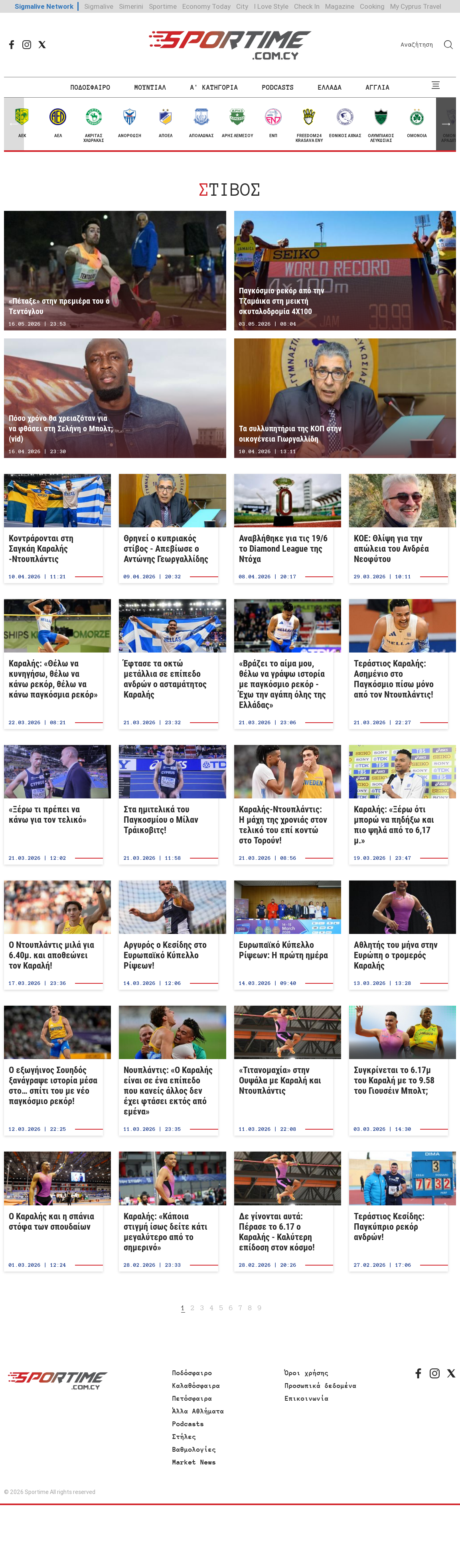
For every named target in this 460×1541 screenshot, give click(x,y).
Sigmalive (98, 6)
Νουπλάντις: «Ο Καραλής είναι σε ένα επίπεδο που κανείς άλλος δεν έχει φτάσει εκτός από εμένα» (168, 1071)
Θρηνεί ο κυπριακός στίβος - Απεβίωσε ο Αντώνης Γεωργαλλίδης (168, 528)
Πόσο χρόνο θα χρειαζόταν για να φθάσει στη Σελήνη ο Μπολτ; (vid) (115, 398)
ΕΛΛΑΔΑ (330, 87)
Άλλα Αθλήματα (198, 1411)
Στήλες (184, 1437)
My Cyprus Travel (415, 6)
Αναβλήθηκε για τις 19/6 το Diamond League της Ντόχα (283, 528)
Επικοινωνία (307, 1398)
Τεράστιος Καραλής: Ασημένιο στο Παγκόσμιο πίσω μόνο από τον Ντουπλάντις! (398, 664)
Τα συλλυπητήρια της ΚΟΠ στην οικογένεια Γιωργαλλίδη (345, 398)
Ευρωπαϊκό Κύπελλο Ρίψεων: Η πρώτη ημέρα (283, 935)
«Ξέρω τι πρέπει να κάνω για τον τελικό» (53, 805)
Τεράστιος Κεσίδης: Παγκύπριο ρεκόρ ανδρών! (398, 1211)
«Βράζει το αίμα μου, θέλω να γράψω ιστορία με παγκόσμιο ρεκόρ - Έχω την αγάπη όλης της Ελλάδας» (283, 664)
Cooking (372, 6)
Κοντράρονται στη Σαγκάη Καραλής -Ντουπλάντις (53, 528)
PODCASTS (278, 87)
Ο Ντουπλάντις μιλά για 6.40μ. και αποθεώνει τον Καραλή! (53, 935)
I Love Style (271, 6)
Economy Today (206, 6)
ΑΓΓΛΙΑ (378, 87)
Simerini (131, 6)
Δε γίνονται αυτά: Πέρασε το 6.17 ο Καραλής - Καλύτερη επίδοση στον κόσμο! (283, 1211)
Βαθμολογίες (194, 1449)
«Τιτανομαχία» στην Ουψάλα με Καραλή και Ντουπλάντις (283, 1071)
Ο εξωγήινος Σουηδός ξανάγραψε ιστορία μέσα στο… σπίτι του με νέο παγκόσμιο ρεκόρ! (53, 1071)
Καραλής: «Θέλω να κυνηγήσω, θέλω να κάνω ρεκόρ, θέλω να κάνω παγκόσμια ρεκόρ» (53, 664)
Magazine (339, 6)
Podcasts (188, 1424)
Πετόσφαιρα (192, 1398)
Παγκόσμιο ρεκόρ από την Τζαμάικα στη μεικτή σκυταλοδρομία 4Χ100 (345, 270)
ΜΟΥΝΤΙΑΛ (150, 87)
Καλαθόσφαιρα (196, 1386)
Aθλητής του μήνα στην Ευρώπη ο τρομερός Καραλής (398, 935)
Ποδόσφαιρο (192, 1373)
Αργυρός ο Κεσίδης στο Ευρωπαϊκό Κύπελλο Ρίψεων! (168, 935)
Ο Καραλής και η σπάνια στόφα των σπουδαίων (53, 1211)
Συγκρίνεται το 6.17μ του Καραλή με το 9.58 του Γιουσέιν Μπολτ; (398, 1071)
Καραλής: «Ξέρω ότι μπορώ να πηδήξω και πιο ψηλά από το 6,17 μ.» (398, 805)
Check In (307, 6)
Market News (194, 1462)
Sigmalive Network (44, 6)
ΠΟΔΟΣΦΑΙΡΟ (91, 87)
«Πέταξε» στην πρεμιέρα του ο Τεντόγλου (115, 270)
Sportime (163, 6)
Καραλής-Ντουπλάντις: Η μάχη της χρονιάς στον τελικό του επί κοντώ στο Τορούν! (283, 805)
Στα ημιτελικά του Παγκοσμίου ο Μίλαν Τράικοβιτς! (168, 805)
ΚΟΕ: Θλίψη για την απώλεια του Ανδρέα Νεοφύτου (398, 528)
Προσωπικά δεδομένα (321, 1386)
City (242, 6)
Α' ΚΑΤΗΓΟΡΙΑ (214, 87)
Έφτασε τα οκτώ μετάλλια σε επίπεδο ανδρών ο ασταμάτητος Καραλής (168, 664)
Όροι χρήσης (307, 1373)
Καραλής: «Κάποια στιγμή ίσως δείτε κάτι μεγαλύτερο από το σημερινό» (168, 1211)
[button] (446, 124)
